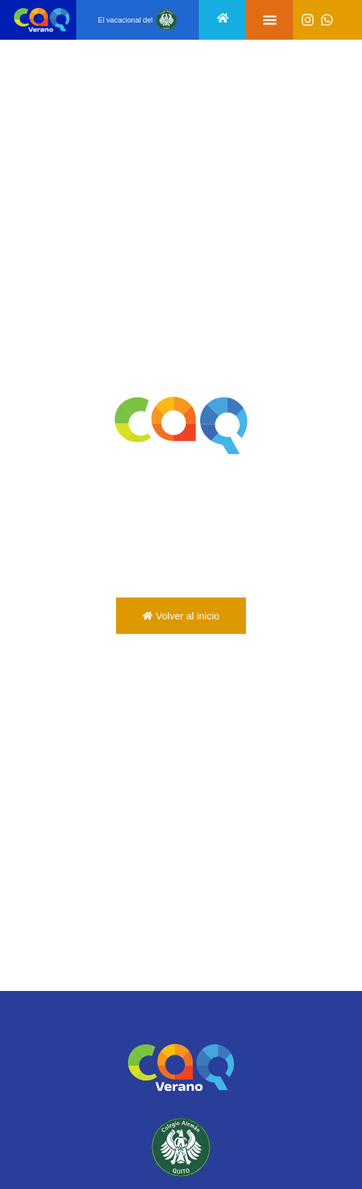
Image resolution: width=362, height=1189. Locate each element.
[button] (269, 20)
